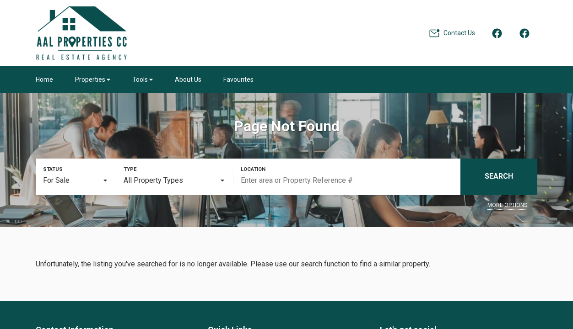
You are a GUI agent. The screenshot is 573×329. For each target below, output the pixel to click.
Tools (142, 79)
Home (44, 79)
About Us (188, 79)
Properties (92, 79)
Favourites (238, 79)
